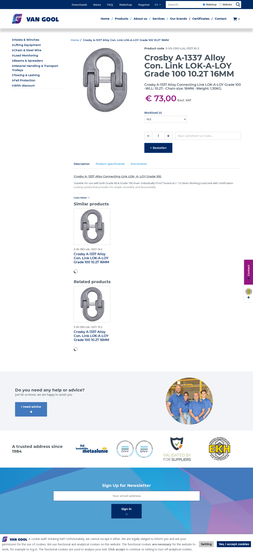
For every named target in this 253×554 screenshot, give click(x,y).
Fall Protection (24, 80)
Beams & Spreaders (28, 60)
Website (227, 4)
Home (105, 18)
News (97, 4)
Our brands (178, 18)
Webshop (125, 4)
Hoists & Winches (26, 40)
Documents (139, 163)
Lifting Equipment (27, 45)
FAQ (110, 4)
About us (140, 18)
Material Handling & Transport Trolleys (35, 68)
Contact (220, 18)
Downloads (79, 4)
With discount (24, 85)
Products (121, 18)
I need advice (31, 407)
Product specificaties (110, 163)
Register (144, 4)
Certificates (200, 18)
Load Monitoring (26, 55)
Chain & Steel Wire (27, 50)
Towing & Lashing (27, 75)
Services (159, 18)
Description (82, 163)
